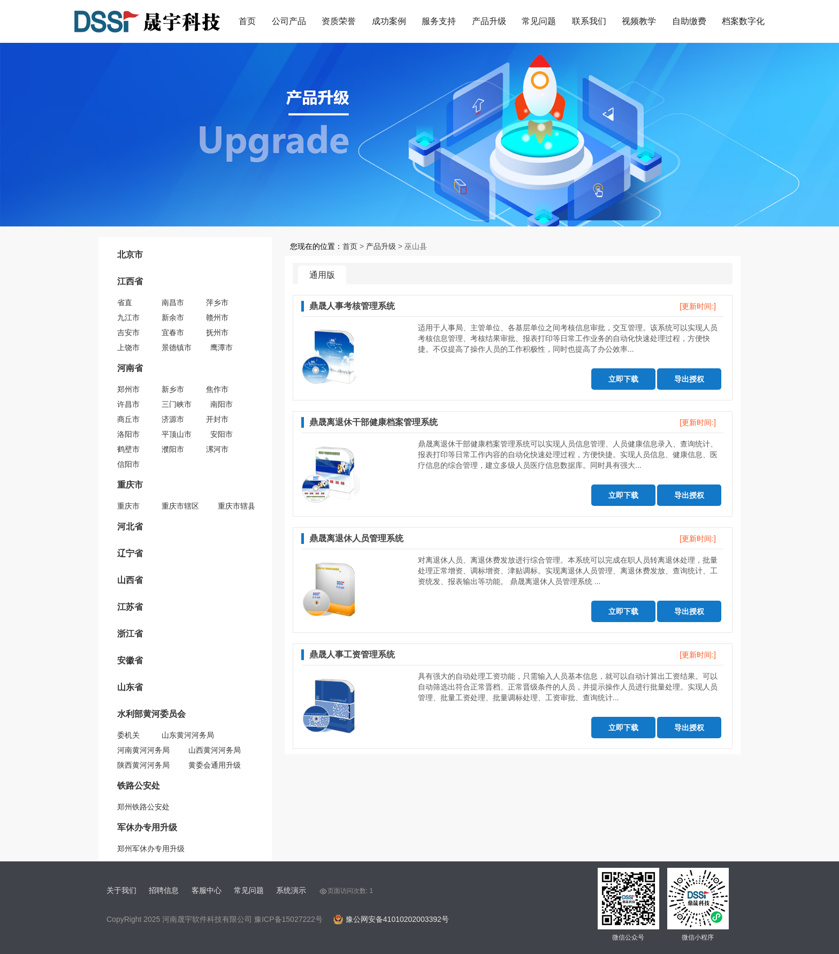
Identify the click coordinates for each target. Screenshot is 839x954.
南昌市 (173, 302)
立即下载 (623, 379)
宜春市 (173, 332)
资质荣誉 (339, 21)
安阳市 (221, 434)
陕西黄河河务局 (143, 765)
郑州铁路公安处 (143, 806)
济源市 (173, 419)
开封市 (217, 419)
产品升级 (489, 21)
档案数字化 (743, 21)
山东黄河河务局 (188, 735)
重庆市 (128, 506)
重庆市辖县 (236, 506)
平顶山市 (177, 434)
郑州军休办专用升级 (151, 848)
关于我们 (121, 890)
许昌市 (128, 404)
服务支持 (439, 21)
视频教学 (639, 21)
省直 (124, 302)
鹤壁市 (128, 449)
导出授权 (689, 379)
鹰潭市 (221, 347)
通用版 (322, 274)
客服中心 (207, 890)
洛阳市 (128, 434)
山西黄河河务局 (214, 750)
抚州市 (217, 332)
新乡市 (173, 389)
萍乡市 (217, 302)
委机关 (128, 735)
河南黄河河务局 (143, 750)
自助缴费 (689, 21)
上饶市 (128, 347)
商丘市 (128, 419)
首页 (247, 21)
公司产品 (289, 21)
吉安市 (128, 332)
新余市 (173, 317)
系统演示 (291, 890)
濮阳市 (173, 449)
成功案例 (389, 21)
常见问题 (539, 21)
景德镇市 (177, 347)
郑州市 (128, 389)
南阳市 (221, 404)
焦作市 (217, 389)
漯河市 (217, 449)
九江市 (128, 317)
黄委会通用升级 (214, 765)
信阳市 (128, 464)
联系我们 (589, 21)
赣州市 (217, 317)
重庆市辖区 (180, 506)
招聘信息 (164, 890)
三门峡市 (177, 404)
